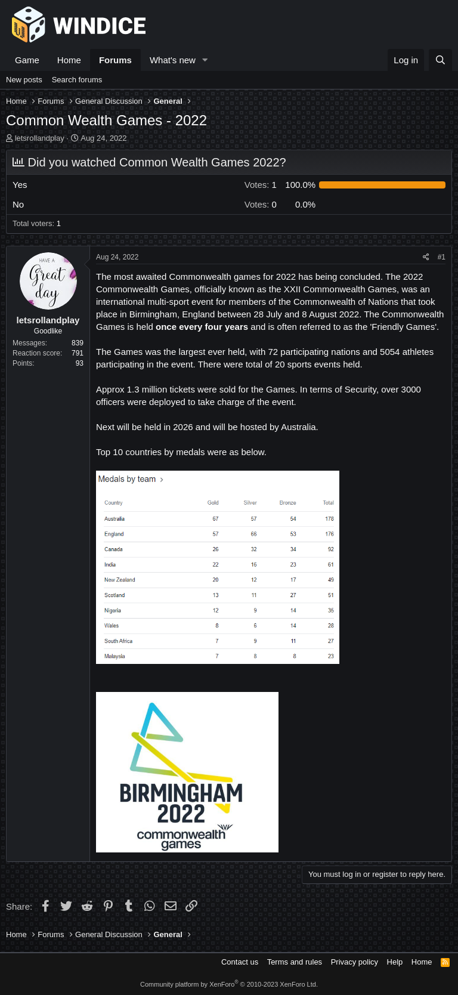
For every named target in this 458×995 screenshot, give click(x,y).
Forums (115, 60)
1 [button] (261, 185)
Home (69, 60)
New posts (24, 79)
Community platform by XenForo (229, 984)
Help (395, 961)
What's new (173, 60)
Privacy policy (354, 961)
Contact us (239, 961)
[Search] (440, 60)
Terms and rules (294, 961)
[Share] (426, 257)
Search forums (77, 79)
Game (27, 60)
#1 (441, 257)
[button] (205, 60)
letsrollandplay (39, 138)
